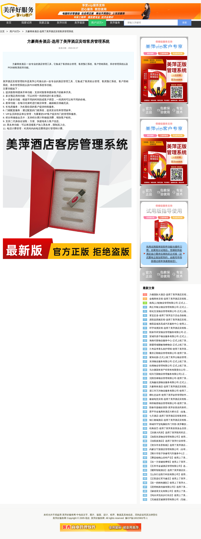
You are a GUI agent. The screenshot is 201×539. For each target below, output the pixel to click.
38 (145, 449)
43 (145, 470)
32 (145, 424)
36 (145, 441)
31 (145, 420)
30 (145, 416)
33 (145, 428)
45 (145, 478)
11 (145, 336)
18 (145, 365)
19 (145, 370)
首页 (8, 22)
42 (145, 466)
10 (145, 332)
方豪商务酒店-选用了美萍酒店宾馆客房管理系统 (49, 31)
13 (145, 344)
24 (145, 390)
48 (145, 491)
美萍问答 (62, 22)
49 (145, 495)
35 (145, 436)
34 (145, 432)
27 (145, 403)
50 (145, 499)
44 (145, 474)
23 (145, 386)
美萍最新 (79, 22)
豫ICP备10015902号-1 (136, 518)
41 (145, 462)
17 (145, 361)
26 (145, 399)
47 (145, 487)
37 (145, 445)
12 (145, 340)
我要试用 (26, 22)
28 (145, 407)
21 (145, 378)
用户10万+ (97, 22)
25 (145, 395)
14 (145, 349)
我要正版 (44, 22)
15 (145, 353)
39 (145, 453)
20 (145, 374)
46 (145, 482)
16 (145, 357)
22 (145, 382)
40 (145, 457)
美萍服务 (115, 22)
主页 (2, 31)
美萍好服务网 (69, 514)
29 (145, 411)
